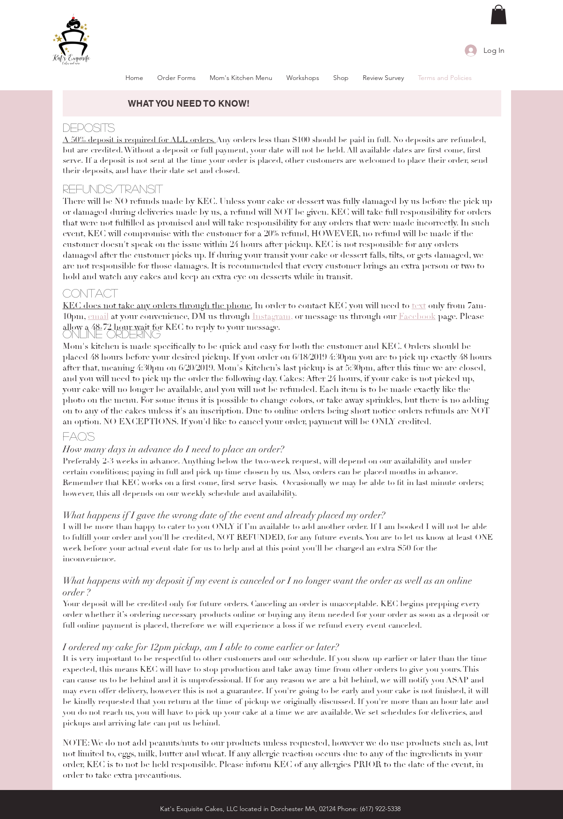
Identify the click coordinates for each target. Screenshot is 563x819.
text (419, 305)
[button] (498, 14)
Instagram (271, 316)
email (98, 316)
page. (446, 316)
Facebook (417, 316)
